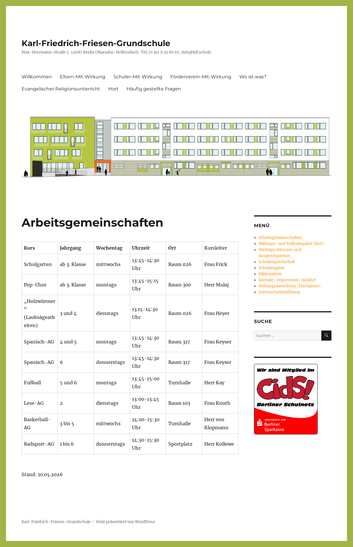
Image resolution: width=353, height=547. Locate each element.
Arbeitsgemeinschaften (280, 237)
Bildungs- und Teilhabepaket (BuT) (291, 243)
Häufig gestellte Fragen (154, 89)
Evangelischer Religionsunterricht (61, 89)
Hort (113, 89)
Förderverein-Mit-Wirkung (200, 76)
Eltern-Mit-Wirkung (82, 76)
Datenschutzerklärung (279, 292)
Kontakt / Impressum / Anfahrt (287, 280)
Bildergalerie (270, 273)
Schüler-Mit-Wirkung (137, 76)
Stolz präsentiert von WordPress (125, 521)
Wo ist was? (252, 76)
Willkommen (37, 76)
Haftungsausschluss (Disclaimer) (289, 286)
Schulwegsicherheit (277, 261)
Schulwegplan (272, 267)
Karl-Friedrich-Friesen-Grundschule (96, 43)
